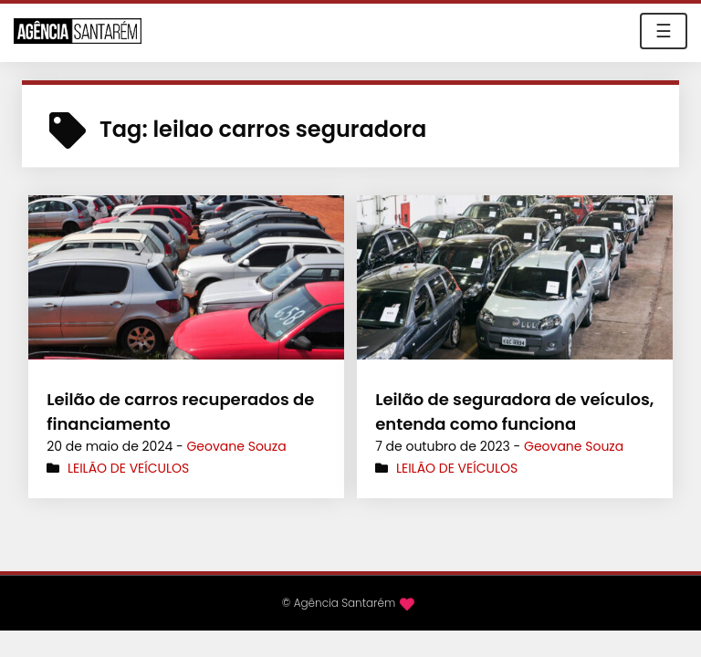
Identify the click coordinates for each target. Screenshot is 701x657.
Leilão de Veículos (128, 468)
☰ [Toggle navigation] (663, 31)
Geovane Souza (236, 446)
